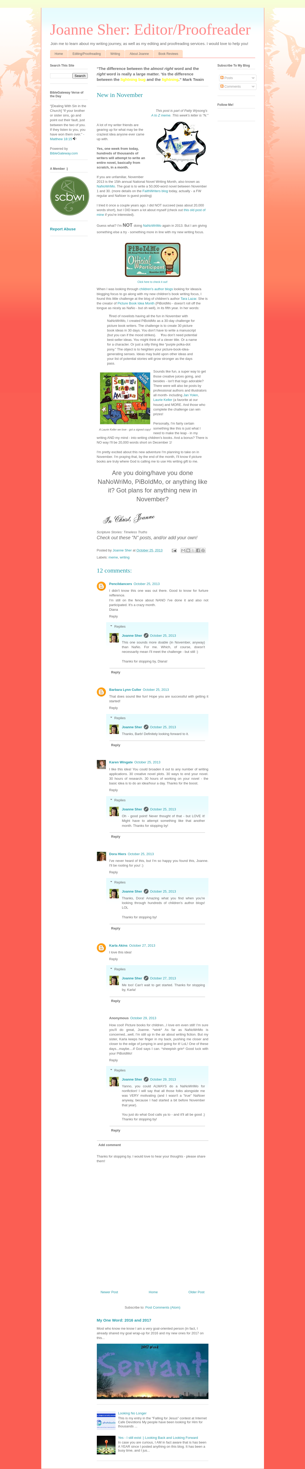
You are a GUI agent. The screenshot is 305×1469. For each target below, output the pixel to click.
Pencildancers (120, 584)
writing (125, 557)
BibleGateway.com (64, 153)
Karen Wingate (121, 762)
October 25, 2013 (147, 584)
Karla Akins (118, 945)
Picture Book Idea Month (136, 303)
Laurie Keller (162, 400)
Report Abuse (63, 229)
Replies (119, 626)
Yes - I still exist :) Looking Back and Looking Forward (158, 1438)
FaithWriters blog (155, 191)
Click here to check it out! (152, 282)
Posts (226, 78)
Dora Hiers (117, 854)
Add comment (109, 1145)
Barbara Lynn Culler (125, 690)
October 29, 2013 (143, 1018)
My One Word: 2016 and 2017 (124, 1320)
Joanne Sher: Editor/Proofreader (150, 29)
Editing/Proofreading (87, 54)
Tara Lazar (188, 299)
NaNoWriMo (106, 186)
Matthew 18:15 (61, 139)
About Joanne (139, 54)
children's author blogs (155, 289)
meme (113, 557)
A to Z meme (160, 115)
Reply (113, 616)
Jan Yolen (190, 395)
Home (59, 54)
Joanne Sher (132, 636)
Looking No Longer (132, 1413)
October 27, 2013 (142, 945)
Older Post (196, 1292)
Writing (115, 54)
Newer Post (109, 1292)
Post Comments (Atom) (162, 1307)
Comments (230, 86)
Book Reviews (168, 54)
